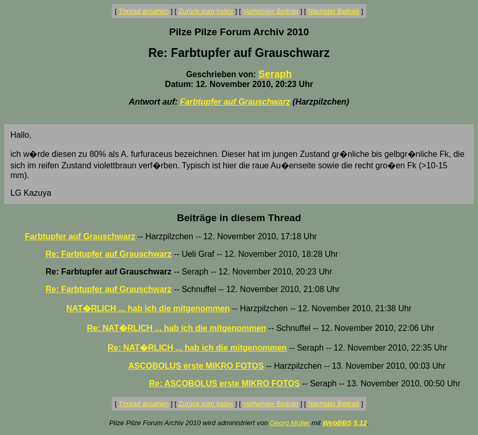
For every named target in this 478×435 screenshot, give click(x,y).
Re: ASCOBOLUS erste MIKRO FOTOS (224, 383)
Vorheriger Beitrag (270, 11)
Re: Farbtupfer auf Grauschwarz (109, 254)
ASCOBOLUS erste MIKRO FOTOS (196, 365)
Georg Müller (289, 423)
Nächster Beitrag (333, 11)
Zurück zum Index (205, 11)
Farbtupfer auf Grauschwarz (235, 101)
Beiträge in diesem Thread (239, 217)
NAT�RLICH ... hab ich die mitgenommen (148, 308)
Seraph (275, 73)
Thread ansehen (143, 11)
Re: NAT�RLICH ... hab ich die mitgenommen (176, 328)
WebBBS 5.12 (345, 423)
